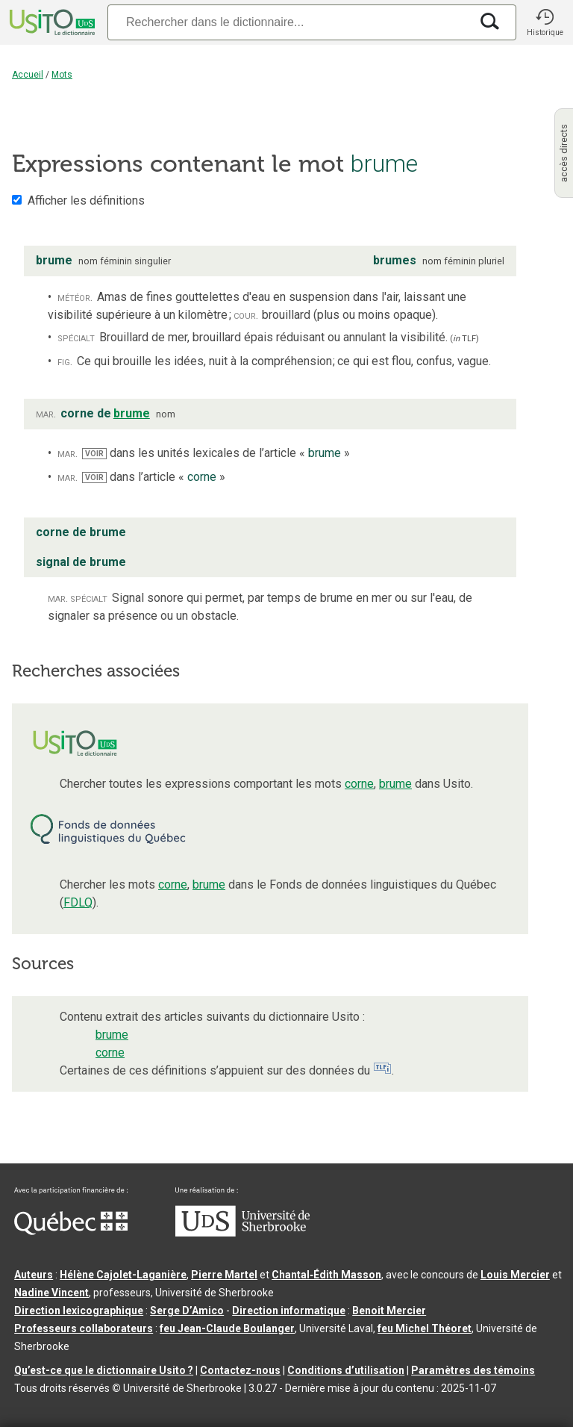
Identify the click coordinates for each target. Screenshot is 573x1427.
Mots (61, 74)
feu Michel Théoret (425, 1328)
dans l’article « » (153, 477)
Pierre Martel (224, 1275)
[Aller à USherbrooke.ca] (242, 1233)
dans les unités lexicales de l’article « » (216, 453)
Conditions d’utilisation (345, 1370)
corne (359, 784)
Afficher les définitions (86, 200)
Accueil (27, 74)
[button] (544, 22)
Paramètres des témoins (473, 1370)
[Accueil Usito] (50, 22)
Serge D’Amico (187, 1310)
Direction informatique (288, 1310)
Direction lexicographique (78, 1310)
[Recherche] (288, 22)
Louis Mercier (515, 1275)
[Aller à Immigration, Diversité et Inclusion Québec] (71, 1231)
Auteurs (33, 1275)
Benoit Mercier (389, 1310)
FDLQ (78, 902)
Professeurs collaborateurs (83, 1328)
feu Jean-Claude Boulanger (227, 1328)
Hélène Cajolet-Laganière (123, 1275)
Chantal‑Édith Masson (326, 1275)
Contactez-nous (240, 1370)
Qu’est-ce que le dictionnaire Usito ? (103, 1370)
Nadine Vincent (51, 1293)
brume (395, 784)
